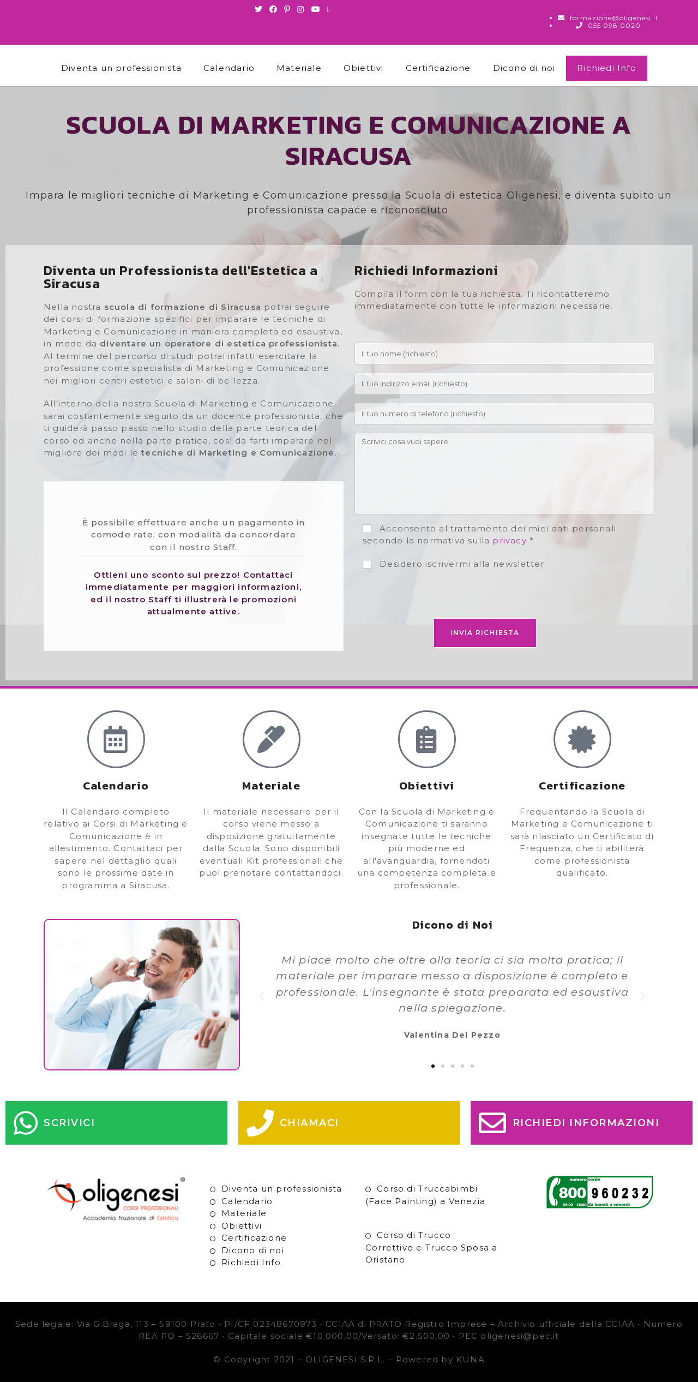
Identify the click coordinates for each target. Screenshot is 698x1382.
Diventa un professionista (121, 68)
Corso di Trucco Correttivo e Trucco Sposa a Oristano (431, 1247)
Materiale (299, 68)
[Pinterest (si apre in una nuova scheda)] (287, 9)
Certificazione (438, 68)
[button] (262, 996)
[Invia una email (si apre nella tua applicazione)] (329, 9)
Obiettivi (364, 68)
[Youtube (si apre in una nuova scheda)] (316, 9)
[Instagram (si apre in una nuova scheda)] (301, 9)
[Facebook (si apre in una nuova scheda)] (273, 9)
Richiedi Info (606, 68)
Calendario (229, 68)
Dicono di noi (524, 68)
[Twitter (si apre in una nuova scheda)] (260, 9)
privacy (509, 540)
